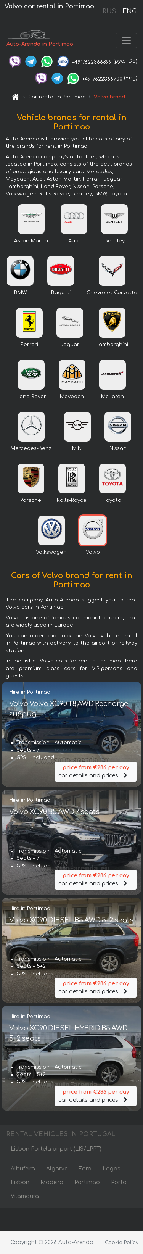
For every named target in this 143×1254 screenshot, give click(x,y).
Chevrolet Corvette (112, 292)
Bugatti (61, 292)
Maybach (72, 396)
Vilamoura (25, 1196)
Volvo (93, 552)
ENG (129, 11)
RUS (109, 11)
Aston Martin (31, 240)
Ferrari (29, 344)
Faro (85, 1169)
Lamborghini (112, 344)
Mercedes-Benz (31, 448)
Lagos (112, 1169)
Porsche (30, 500)
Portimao (87, 1182)
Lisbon (20, 1182)
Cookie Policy (121, 1242)
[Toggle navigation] (126, 40)
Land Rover (31, 396)
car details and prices (95, 771)
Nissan (118, 448)
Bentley (114, 240)
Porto (119, 1182)
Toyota (112, 500)
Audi (74, 240)
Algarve (56, 1169)
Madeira (51, 1182)
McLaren (112, 396)
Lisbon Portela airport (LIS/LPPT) (56, 1149)
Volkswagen (51, 552)
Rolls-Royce (72, 500)
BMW (20, 292)
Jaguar (69, 344)
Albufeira (23, 1169)
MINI (77, 448)
